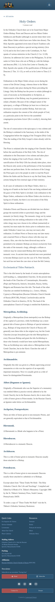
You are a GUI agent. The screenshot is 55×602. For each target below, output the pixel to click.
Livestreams (5, 527)
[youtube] (30, 584)
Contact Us (14, 590)
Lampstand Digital (31, 597)
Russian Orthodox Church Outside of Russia (15, 563)
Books (31, 524)
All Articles (8, 16)
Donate (40, 590)
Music (31, 530)
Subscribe (40, 576)
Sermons (32, 521)
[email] (36, 584)
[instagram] (25, 584)
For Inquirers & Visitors (9, 521)
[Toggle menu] (49, 5)
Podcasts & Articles (35, 527)
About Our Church (7, 530)
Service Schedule (7, 524)
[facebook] (19, 584)
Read (14, 576)
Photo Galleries (6, 534)
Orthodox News (34, 534)
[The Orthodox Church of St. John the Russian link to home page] (8, 5)
